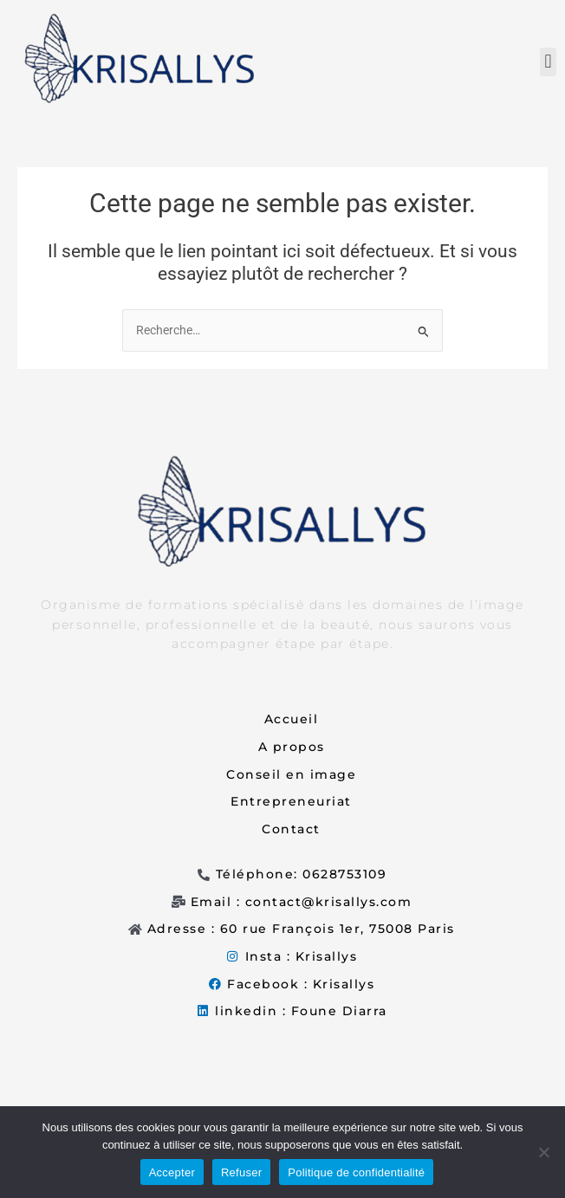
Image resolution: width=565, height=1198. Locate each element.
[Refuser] (543, 1152)
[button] (548, 62)
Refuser (241, 1172)
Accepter (172, 1172)
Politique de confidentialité (356, 1172)
